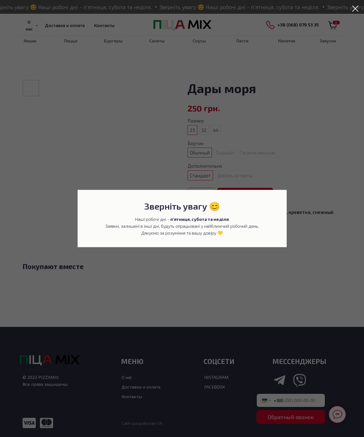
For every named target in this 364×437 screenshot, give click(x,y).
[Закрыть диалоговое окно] (355, 9)
